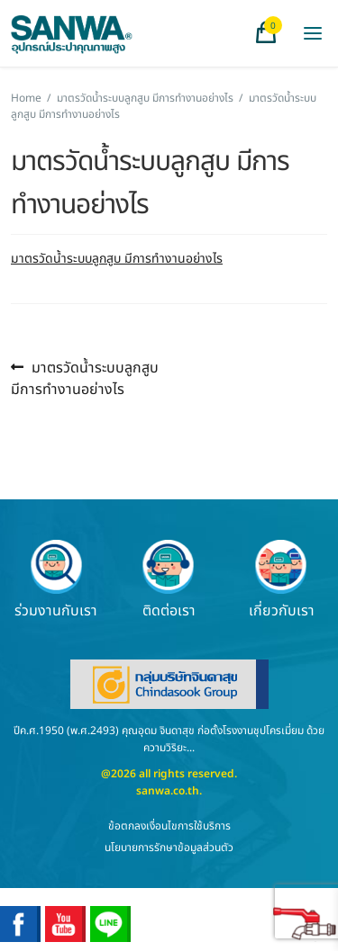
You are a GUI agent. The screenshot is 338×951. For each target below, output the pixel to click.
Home (26, 98)
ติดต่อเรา (169, 579)
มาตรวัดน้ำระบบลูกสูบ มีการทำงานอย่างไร (145, 98)
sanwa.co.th (167, 791)
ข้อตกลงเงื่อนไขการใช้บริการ (169, 826)
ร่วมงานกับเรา (55, 579)
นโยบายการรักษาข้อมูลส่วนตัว (169, 847)
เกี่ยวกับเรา (282, 579)
